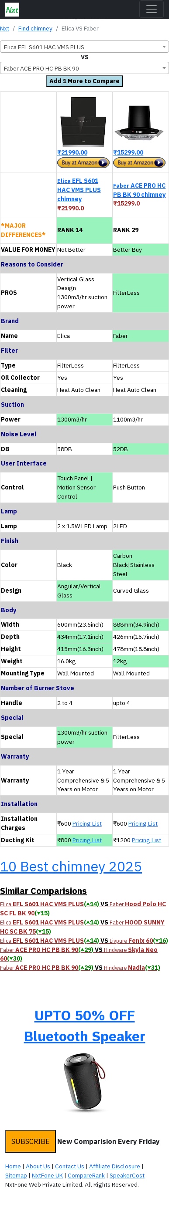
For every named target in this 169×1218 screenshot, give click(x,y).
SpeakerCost (127, 1175)
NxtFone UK (47, 1175)
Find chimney (35, 28)
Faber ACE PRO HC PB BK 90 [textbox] (41, 68)
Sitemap (16, 1175)
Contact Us (69, 1166)
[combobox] (84, 46)
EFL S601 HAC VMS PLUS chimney (79, 190)
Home (13, 1166)
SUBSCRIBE (30, 1141)
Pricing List (87, 823)
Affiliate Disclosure (114, 1166)
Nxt (4, 28)
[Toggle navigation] (151, 9)
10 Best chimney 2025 (71, 866)
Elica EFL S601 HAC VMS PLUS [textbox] (44, 47)
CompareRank (86, 1175)
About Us (38, 1166)
